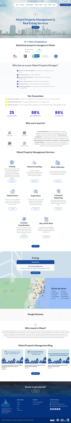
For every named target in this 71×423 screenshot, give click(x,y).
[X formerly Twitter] (69, 1)
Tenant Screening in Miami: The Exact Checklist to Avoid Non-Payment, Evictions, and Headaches (12, 366)
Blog (54, 4)
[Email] (65, 1)
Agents (42, 1)
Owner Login (36, 1)
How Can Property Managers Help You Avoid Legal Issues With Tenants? (58, 366)
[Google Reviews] (61, 1)
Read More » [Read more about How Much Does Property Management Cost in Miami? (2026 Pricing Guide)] (27, 367)
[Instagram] (67, 1)
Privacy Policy (27, 420)
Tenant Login (30, 1)
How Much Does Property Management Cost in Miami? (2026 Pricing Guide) (35, 366)
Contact (50, 4)
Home (17, 4)
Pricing (36, 4)
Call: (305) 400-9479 (65, 4)
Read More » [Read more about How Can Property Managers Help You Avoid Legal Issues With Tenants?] (50, 367)
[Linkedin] (63, 1)
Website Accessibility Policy (18, 420)
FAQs (45, 4)
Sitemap (32, 420)
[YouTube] (58, 1)
